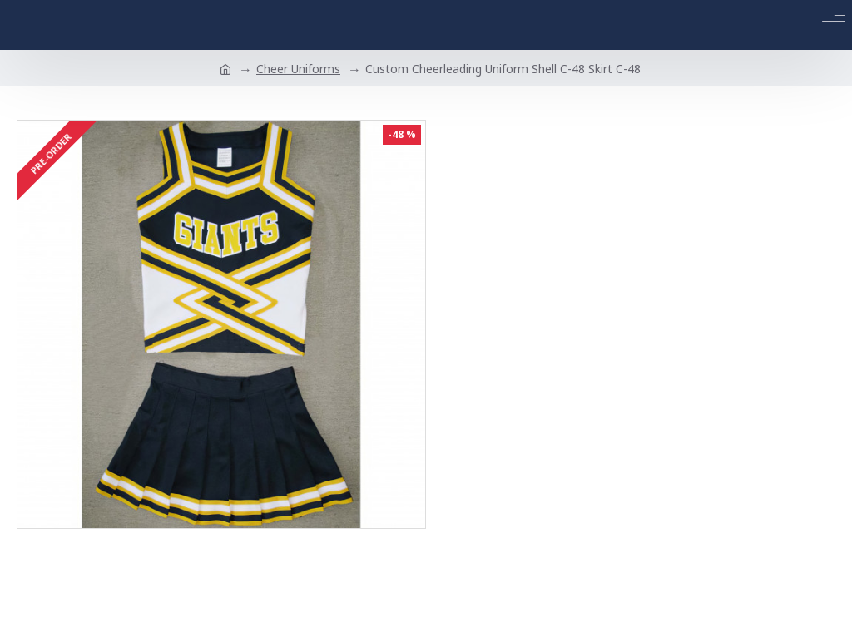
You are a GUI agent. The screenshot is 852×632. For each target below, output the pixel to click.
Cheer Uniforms (298, 69)
